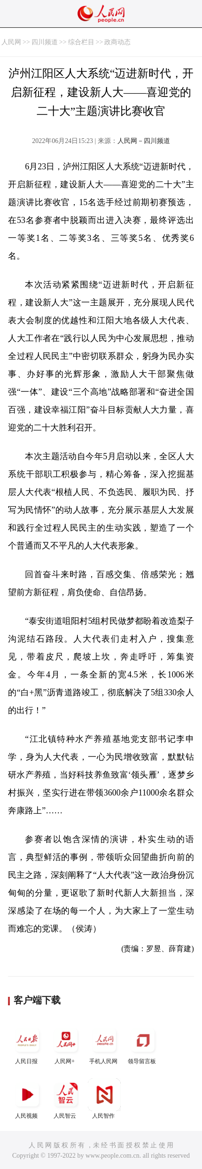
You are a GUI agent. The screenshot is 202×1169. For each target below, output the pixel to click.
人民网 (11, 42)
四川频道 (44, 42)
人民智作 (104, 1098)
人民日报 (27, 1044)
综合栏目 (81, 42)
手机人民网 (104, 1044)
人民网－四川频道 (143, 140)
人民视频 (27, 1098)
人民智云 (65, 1098)
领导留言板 (142, 1044)
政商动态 (117, 42)
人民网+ (65, 1044)
